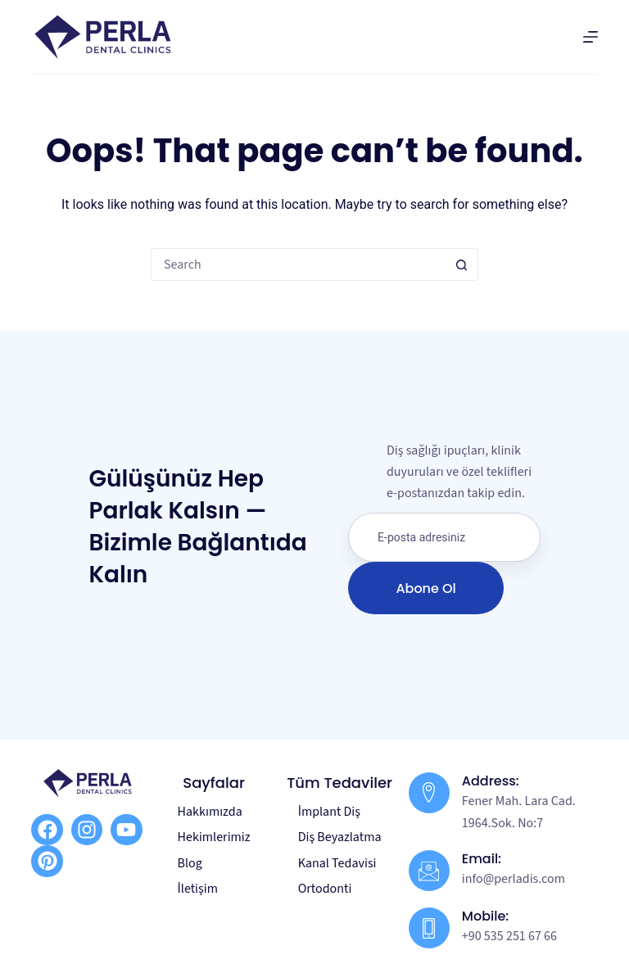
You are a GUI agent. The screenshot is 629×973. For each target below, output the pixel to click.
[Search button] (462, 264)
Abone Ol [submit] (425, 588)
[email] (444, 537)
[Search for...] (298, 264)
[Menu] (590, 36)
